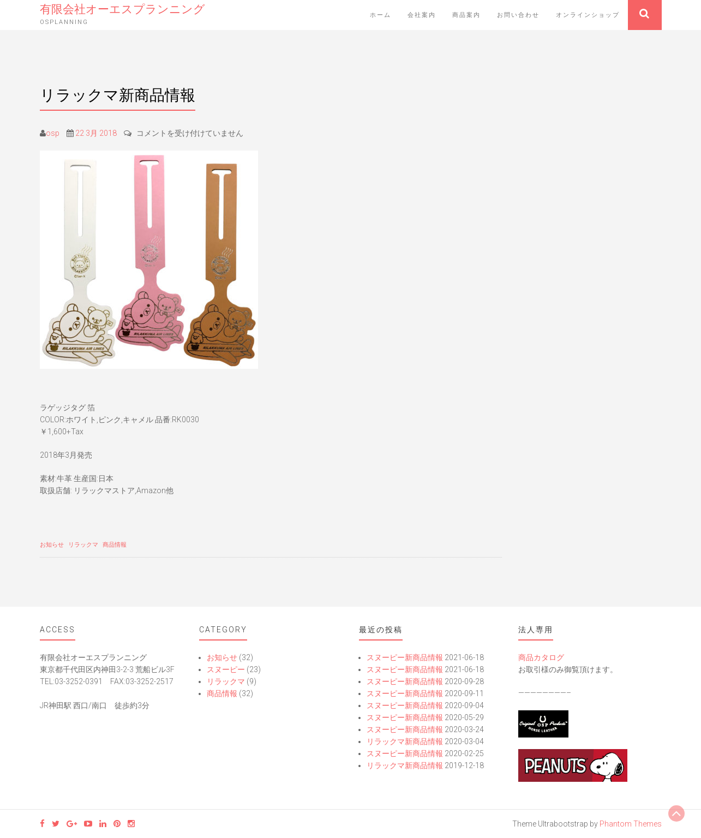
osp (52, 133)
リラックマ (83, 544)
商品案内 (466, 15)
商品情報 (115, 544)
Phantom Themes (631, 823)
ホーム (380, 15)
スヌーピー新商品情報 (405, 657)
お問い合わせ (518, 15)
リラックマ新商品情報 (405, 741)
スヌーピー (226, 669)
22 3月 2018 (96, 133)
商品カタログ (541, 657)
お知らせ (52, 544)
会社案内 (422, 15)
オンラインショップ (588, 15)
